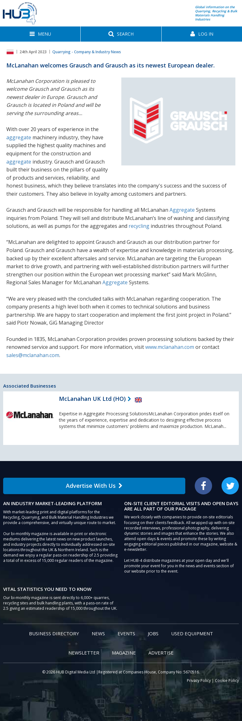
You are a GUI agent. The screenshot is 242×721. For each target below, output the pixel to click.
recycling (139, 225)
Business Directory (54, 633)
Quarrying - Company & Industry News (86, 52)
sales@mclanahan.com (32, 355)
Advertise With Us (94, 485)
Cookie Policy (227, 680)
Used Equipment (192, 633)
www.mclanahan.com (169, 346)
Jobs (153, 633)
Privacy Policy (199, 680)
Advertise (161, 652)
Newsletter (83, 652)
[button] (40, 34)
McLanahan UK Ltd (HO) (92, 398)
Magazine (124, 652)
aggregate (18, 137)
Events (126, 633)
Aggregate (182, 209)
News (98, 633)
